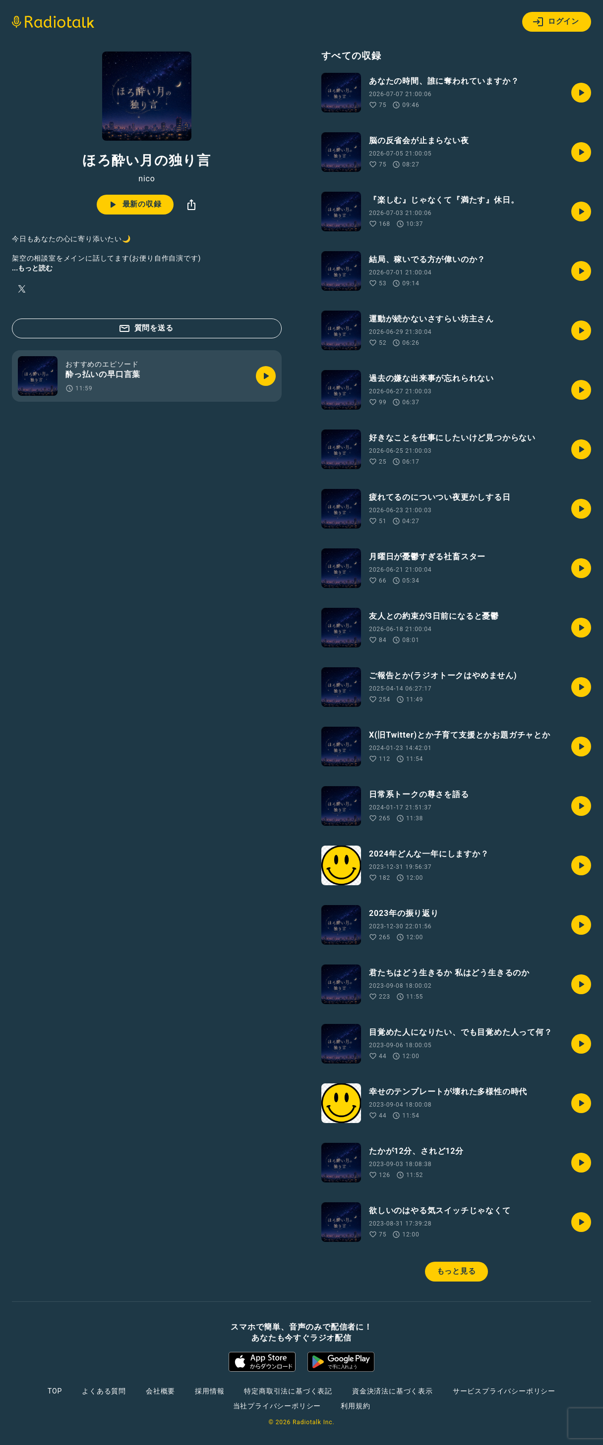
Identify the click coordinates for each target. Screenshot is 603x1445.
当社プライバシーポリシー (277, 1406)
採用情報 (209, 1391)
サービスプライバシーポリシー (504, 1391)
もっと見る (456, 1271)
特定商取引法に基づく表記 (288, 1391)
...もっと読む (32, 268)
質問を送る (146, 328)
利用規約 (355, 1406)
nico (146, 179)
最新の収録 (134, 205)
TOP (55, 1391)
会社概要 (160, 1391)
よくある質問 (104, 1391)
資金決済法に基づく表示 (392, 1391)
